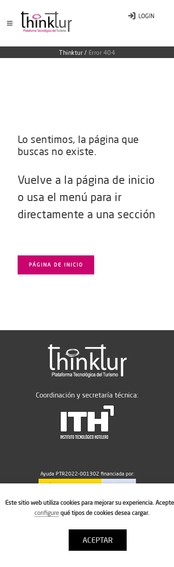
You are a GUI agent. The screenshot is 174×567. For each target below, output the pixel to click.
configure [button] (46, 512)
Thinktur (71, 52)
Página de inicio (56, 264)
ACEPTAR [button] (98, 540)
